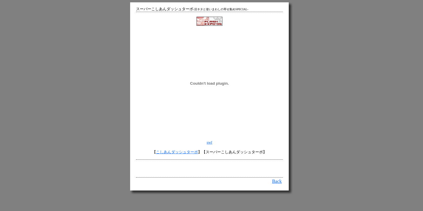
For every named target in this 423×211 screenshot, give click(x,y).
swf (209, 142)
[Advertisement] (209, 168)
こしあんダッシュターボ (177, 152)
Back (277, 181)
